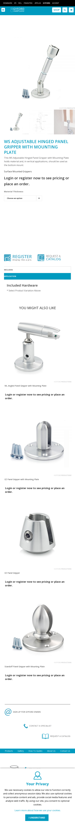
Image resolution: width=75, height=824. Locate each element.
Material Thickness (13, 191)
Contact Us (65, 751)
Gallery (21, 751)
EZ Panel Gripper (12, 573)
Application (10, 276)
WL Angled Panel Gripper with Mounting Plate (25, 385)
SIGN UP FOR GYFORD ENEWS (23, 712)
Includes (8, 270)
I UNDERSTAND (37, 817)
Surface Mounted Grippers (18, 171)
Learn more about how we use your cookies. (38, 810)
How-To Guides (35, 751)
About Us (51, 751)
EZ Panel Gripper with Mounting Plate (22, 479)
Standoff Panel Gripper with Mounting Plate (25, 666)
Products (9, 751)
